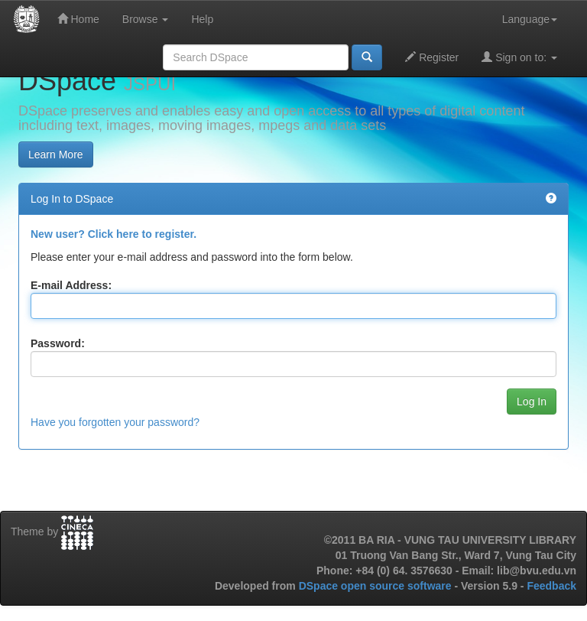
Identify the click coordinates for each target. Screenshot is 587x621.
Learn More (55, 154)
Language (529, 19)
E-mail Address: (71, 285)
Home (78, 18)
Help (202, 19)
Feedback (551, 586)
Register (432, 56)
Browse (145, 19)
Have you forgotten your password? (115, 422)
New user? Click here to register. (113, 234)
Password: (58, 343)
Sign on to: (519, 56)
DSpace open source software (377, 586)
